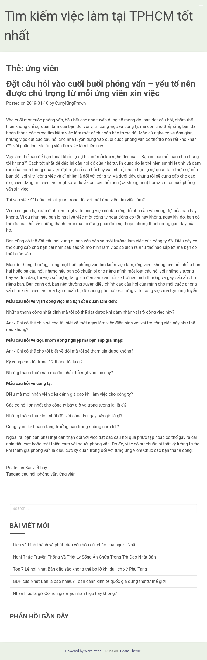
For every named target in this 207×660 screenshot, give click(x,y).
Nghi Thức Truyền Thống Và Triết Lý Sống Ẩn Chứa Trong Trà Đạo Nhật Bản (84, 557)
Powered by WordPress (83, 651)
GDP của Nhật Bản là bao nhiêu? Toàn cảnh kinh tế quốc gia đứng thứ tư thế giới (89, 581)
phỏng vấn (47, 474)
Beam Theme (130, 651)
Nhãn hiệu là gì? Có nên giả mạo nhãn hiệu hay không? (65, 593)
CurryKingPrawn (70, 103)
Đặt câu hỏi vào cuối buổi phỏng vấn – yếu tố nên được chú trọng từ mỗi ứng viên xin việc (100, 88)
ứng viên (67, 474)
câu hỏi (29, 474)
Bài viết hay (36, 467)
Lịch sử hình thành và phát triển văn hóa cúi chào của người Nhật (75, 544)
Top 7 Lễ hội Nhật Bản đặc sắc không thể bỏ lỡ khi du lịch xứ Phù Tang (80, 569)
